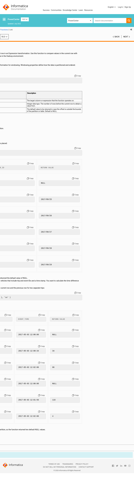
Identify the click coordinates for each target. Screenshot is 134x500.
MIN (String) (13, 251)
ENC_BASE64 (13, 145)
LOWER (11, 218)
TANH (10, 350)
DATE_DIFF (12, 129)
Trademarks (67, 491)
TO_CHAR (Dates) (15, 358)
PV (9, 272)
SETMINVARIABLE (15, 315)
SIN (9, 326)
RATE (10, 277)
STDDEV (11, 337)
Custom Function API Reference (17, 388)
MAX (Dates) (13, 229)
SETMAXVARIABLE (16, 313)
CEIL (10, 94)
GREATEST (12, 167)
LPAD (10, 221)
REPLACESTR (13, 291)
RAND (10, 275)
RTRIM (11, 304)
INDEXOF (12, 175)
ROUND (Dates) (14, 296)
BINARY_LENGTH (15, 89)
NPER (10, 261)
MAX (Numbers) (14, 232)
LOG (10, 213)
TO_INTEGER (13, 372)
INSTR (10, 180)
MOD (10, 253)
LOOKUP (11, 216)
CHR (10, 100)
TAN (10, 348)
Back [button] (117, 37)
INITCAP (11, 178)
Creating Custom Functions (15, 385)
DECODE (11, 137)
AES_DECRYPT (14, 73)
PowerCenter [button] (73, 21)
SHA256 (11, 321)
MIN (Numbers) (14, 248)
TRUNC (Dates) (14, 374)
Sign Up (128, 7)
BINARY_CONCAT (15, 86)
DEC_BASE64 (13, 132)
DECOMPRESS (14, 140)
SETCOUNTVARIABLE (17, 307)
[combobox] (109, 20)
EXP (10, 154)
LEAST (11, 205)
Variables (8, 54)
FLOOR (11, 159)
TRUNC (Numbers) (15, 377)
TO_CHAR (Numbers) (16, 361)
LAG (10, 194)
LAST (10, 197)
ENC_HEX (12, 148)
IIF (9, 170)
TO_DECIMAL (13, 366)
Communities (56, 10)
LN (9, 210)
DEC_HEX (12, 135)
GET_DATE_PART (15, 164)
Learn (81, 10)
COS (10, 113)
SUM (10, 342)
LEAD (10, 202)
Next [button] (125, 37)
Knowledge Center (70, 10)
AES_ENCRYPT (14, 75)
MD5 (10, 237)
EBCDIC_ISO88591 (15, 143)
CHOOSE (11, 97)
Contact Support (86, 494)
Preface (7, 43)
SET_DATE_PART (15, 310)
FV (9, 162)
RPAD (10, 302)
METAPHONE (13, 242)
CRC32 (11, 121)
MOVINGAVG (13, 256)
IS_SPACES (12, 191)
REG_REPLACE (14, 286)
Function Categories (16, 62)
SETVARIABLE (14, 318)
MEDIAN (11, 240)
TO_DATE (12, 364)
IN (9, 172)
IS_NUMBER (13, 189)
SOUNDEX (12, 331)
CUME (10, 124)
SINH (10, 329)
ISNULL (11, 183)
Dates (6, 57)
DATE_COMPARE (15, 127)
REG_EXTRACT (14, 280)
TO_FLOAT (12, 369)
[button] (112, 7)
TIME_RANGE (13, 353)
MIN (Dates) (13, 245)
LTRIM (10, 224)
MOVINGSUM (13, 259)
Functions (8, 59)
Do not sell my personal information (59, 494)
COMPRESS (13, 105)
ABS (10, 67)
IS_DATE (11, 186)
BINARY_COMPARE (16, 83)
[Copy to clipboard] (100, 84)
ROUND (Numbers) (15, 299)
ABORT (11, 65)
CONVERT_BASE (15, 110)
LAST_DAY (12, 199)
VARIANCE (12, 383)
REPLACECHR (13, 288)
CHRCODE (12, 102)
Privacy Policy (82, 491)
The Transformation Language (16, 46)
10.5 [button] (25, 19)
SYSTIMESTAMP (15, 345)
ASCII (10, 78)
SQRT (10, 334)
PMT (10, 267)
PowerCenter (14, 19)
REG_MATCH (13, 283)
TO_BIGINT (12, 356)
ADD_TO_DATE (14, 70)
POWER (11, 269)
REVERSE (12, 294)
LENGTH (11, 207)
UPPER (11, 380)
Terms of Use (54, 491)
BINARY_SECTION (15, 92)
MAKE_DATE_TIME (15, 226)
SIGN (10, 323)
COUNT (11, 119)
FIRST (10, 156)
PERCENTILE (13, 264)
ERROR (11, 151)
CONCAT (11, 108)
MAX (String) (13, 234)
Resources (88, 10)
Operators (8, 51)
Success (46, 10)
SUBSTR (11, 339)
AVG (10, 81)
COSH (10, 116)
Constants (8, 48)
